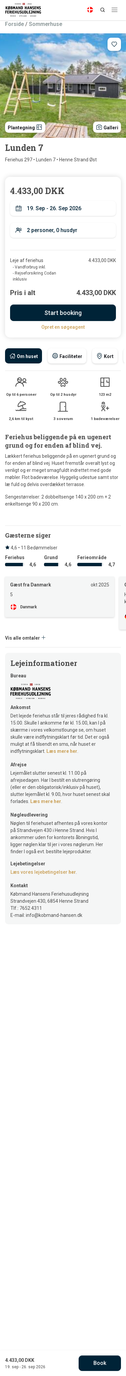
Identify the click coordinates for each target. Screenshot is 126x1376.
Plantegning (25, 127)
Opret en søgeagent (63, 327)
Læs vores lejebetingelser (43, 872)
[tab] (23, 355)
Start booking (63, 312)
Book (99, 1363)
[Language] (90, 9)
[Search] (102, 9)
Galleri (107, 127)
